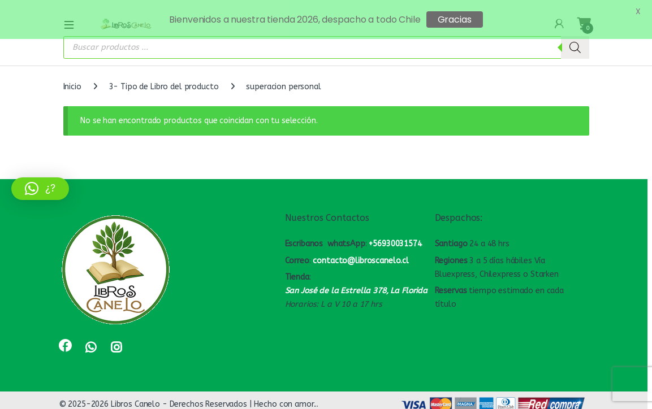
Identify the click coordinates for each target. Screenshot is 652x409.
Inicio (72, 81)
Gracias (455, 19)
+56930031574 (395, 238)
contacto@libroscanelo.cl (361, 255)
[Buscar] (575, 42)
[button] (40, 188)
